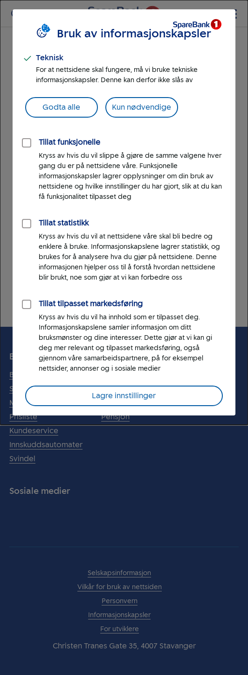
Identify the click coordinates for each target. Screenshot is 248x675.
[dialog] (124, 212)
